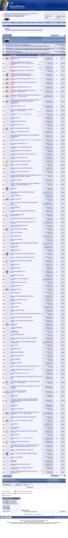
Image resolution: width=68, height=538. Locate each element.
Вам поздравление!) (16, 235)
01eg (50, 250)
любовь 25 (13, 290)
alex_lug (12, 71)
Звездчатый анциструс (17, 239)
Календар (44, 22)
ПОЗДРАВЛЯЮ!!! (15, 427)
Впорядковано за (6, 484)
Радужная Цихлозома (16, 179)
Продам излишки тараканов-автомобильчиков (23, 210)
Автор (14, 55)
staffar (50, 215)
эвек (51, 71)
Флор (12, 129)
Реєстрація (24, 22)
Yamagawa (49, 196)
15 (56, 87)
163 (57, 438)
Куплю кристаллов (16, 267)
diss (11, 141)
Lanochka (13, 177)
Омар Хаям (49, 91)
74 (56, 125)
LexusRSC (13, 132)
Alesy (12, 254)
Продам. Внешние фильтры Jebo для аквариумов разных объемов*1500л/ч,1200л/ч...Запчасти (26, 175)
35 (56, 75)
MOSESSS (49, 297)
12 (56, 264)
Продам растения (15, 292)
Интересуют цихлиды (16, 362)
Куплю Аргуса (14, 345)
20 (56, 271)
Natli (51, 184)
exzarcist (12, 59)
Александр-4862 (14, 342)
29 (56, 222)
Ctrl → (62, 35)
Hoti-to (12, 393)
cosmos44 (13, 151)
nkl (11, 219)
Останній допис (47, 54)
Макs (12, 346)
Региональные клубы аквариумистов (21, 14)
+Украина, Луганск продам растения (20, 464)
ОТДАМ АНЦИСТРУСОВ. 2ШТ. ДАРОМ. (21, 260)
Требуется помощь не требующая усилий (22, 168)
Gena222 (50, 111)
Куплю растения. (15, 264)
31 (56, 67)
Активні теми (7, 22)
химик (50, 396)
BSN (12, 230)
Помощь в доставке (16, 303)
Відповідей (56, 55)
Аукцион (17, 22)
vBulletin (21, 520)
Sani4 (12, 447)
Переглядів (62, 55)
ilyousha (12, 297)
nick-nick (12, 169)
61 (56, 79)
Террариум (13, 188)
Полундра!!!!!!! (14, 405)
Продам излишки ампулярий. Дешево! (21, 161)
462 (57, 63)
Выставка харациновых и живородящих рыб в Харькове (26, 313)
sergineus (13, 118)
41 (56, 400)
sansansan (49, 67)
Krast (12, 165)
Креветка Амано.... (16, 117)
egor (11, 458)
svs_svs (50, 300)
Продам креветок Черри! (17, 214)
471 (57, 382)
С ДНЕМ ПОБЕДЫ (16, 195)
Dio (11, 293)
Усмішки (4, 506)
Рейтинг (40, 55)
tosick (12, 435)
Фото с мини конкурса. (17, 232)
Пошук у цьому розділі (59, 40)
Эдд (11, 374)
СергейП (12, 276)
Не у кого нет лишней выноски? (19, 225)
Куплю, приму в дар (16, 289)
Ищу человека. (15, 306)
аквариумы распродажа (17, 355)
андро (12, 307)
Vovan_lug (13, 409)
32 (56, 58)
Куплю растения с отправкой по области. (22, 467)
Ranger (12, 125)
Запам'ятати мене (60, 16)
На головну (57, 517)
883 (57, 114)
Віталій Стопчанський (34, 521)
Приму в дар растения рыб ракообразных (22, 320)
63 (56, 373)
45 (56, 370)
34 (56, 218)
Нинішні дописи (53, 22)
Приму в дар (14, 324)
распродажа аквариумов (17, 352)
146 (57, 413)
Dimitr (50, 233)
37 (56, 106)
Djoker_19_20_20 (14, 215)
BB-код (4, 505)
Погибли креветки (15, 249)
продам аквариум (15, 359)
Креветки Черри (15, 434)
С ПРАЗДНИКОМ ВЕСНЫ (17, 334)
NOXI (12, 454)
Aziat (12, 107)
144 (57, 91)
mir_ (51, 63)
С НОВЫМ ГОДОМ (16, 348)
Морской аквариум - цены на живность (21, 150)
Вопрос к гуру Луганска (17, 408)
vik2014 (12, 261)
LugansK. (13, 180)
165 (57, 392)
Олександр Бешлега (10, 45)
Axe (51, 435)
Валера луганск (14, 193)
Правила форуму (6, 511)
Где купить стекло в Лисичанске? (19, 278)
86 (56, 140)
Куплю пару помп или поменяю (19, 228)
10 (56, 331)
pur (11, 367)
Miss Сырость (48, 96)
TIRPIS (12, 396)
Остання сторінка (29, 63)
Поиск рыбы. (14, 331)
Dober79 (50, 339)
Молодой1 (13, 137)
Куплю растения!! (15, 207)
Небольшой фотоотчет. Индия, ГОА (20, 171)
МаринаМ (49, 272)
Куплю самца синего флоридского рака (21, 317)
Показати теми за (27, 484)
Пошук (61, 22)
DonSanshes (49, 58)
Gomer (12, 473)
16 (56, 472)
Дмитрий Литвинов (15, 332)
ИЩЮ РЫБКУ (14, 395)
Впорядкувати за (19, 484)
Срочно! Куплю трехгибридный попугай (21, 147)
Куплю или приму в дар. (17, 275)
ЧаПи (30, 22)
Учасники (36, 22)
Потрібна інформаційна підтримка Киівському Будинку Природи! (24, 30)
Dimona (12, 111)
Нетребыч (13, 406)
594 (57, 110)
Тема (11, 55)
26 (56, 70)
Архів (62, 517)
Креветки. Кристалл (16, 199)
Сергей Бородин (14, 468)
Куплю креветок (15, 246)
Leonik (50, 115)
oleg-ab (50, 140)
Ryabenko (49, 378)
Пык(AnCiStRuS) (48, 279)
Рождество (13, 460)
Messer (50, 79)
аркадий (50, 374)
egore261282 (49, 132)
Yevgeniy (12, 279)
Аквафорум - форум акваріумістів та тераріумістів (15, 13)
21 (56, 144)
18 (56, 184)
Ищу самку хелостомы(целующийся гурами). (23, 192)
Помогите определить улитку (18, 121)
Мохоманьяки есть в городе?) (19, 282)
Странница (13, 148)
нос (11, 237)
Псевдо (46, 16)
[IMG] (4, 508)
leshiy (50, 125)
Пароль (46, 17)
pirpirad (12, 162)
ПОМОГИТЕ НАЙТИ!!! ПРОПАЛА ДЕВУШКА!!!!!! (23, 417)
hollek (50, 382)
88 (56, 96)
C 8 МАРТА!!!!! (14, 424)
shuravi (50, 75)
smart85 (50, 446)
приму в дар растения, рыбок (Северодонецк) (23, 253)
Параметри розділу (47, 40)
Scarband (13, 328)
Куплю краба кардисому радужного (20, 128)
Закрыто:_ (20, 131)
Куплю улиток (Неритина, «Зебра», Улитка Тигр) (24, 154)
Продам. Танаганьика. (17, 327)
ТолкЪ (50, 208)
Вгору (66, 517)
